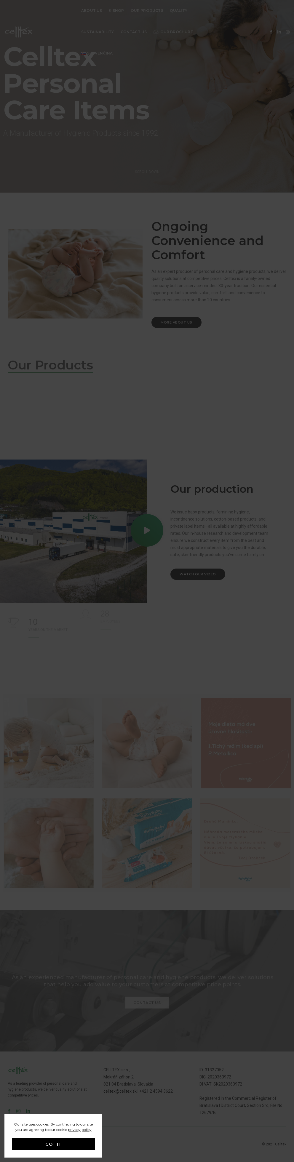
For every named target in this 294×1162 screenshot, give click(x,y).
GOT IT (53, 1144)
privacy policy (80, 1129)
